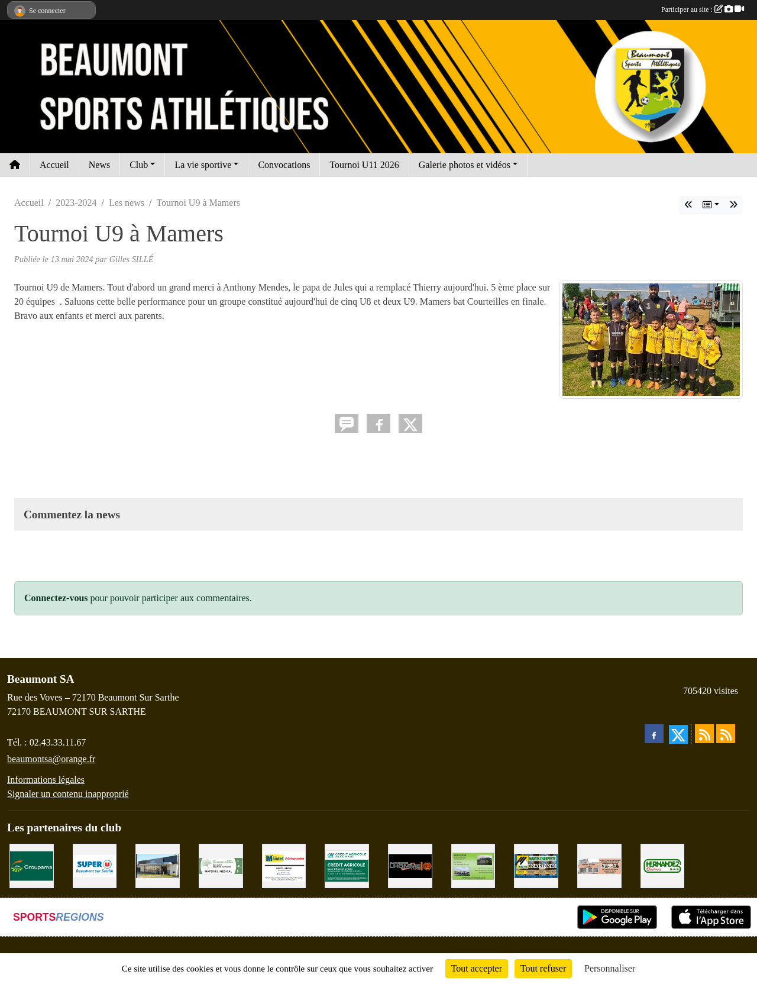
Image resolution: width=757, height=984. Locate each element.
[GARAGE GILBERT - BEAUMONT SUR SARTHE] (473, 865)
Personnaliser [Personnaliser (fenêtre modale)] (609, 968)
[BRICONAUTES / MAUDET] (284, 865)
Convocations (284, 165)
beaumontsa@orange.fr (51, 759)
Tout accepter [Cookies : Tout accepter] (476, 968)
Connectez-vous (56, 598)
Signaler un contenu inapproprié (68, 794)
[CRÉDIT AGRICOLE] (347, 865)
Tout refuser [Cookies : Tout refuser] (543, 968)
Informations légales (46, 780)
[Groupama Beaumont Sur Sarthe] (31, 865)
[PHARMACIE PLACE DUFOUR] (221, 865)
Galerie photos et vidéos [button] (464, 165)
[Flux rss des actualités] (704, 733)
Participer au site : (702, 9)
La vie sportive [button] (202, 165)
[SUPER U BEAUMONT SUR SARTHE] (95, 865)
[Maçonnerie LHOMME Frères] (410, 865)
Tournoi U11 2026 (364, 165)
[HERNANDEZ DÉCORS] (662, 865)
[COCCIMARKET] (157, 865)
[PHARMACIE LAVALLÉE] (599, 865)
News (99, 165)
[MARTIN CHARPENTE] (536, 865)
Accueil (54, 165)
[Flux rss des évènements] (725, 733)
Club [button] (139, 165)
